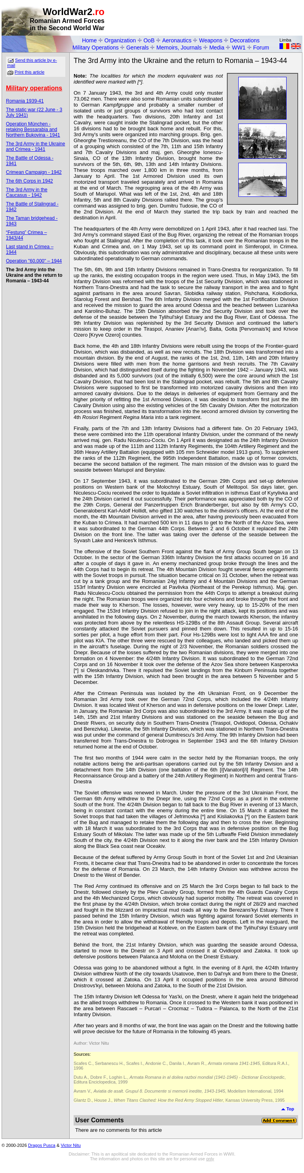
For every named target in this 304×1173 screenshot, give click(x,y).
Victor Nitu (71, 1145)
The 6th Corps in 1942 (29, 181)
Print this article (29, 72)
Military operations (34, 88)
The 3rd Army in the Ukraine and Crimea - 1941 (35, 146)
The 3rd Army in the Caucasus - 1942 (27, 192)
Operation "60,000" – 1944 (34, 261)
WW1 (238, 47)
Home (89, 40)
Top (287, 1108)
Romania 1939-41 (25, 101)
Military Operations (95, 47)
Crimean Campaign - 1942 (34, 172)
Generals (137, 47)
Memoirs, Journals (178, 47)
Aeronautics (177, 40)
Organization (120, 40)
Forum (261, 47)
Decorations (245, 40)
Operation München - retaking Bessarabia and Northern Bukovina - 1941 (33, 129)
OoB (148, 40)
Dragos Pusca (41, 1145)
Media (216, 47)
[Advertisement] (209, 18)
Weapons (210, 40)
